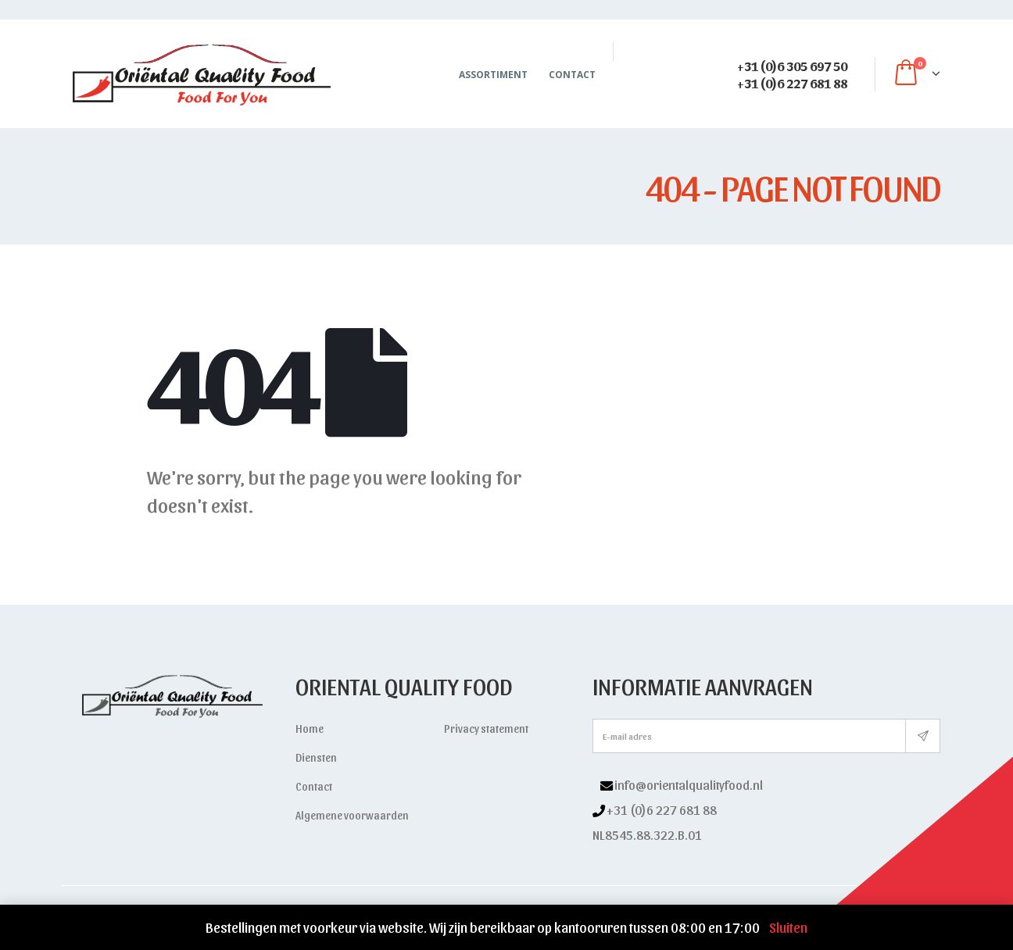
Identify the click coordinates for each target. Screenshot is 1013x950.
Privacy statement (486, 728)
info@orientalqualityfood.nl (688, 784)
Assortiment (493, 74)
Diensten (316, 757)
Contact (572, 74)
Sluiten (788, 927)
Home (309, 728)
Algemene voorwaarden (352, 815)
